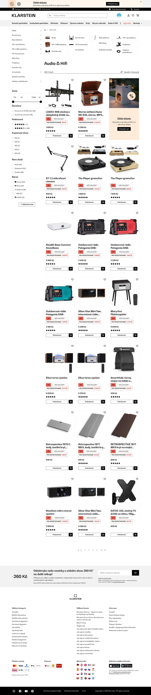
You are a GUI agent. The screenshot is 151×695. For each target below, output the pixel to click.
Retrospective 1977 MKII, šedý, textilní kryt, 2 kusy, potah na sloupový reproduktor (91, 446)
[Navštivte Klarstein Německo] (78, 665)
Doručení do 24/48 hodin (25, 111)
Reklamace (113, 621)
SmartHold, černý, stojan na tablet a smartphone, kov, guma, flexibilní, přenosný (121, 379)
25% (17, 142)
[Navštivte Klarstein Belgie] (78, 678)
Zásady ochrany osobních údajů (121, 672)
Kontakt (136, 9)
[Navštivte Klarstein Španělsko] (78, 669)
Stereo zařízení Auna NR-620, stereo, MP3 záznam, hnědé (90, 113)
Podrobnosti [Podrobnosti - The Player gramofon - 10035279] (121, 202)
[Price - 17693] (36, 97)
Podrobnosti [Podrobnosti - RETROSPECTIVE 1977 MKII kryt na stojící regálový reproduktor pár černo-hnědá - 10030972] (121, 468)
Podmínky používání (114, 673)
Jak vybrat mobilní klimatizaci (88, 638)
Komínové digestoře (19, 624)
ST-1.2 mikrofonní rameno (56, 180)
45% (17, 153)
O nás (84, 691)
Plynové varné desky (19, 646)
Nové (18, 164)
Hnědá (19, 197)
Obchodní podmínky (71, 691)
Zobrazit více (27, 204)
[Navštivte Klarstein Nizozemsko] (82, 678)
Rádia (14, 31)
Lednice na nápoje (18, 633)
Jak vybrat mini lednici (85, 653)
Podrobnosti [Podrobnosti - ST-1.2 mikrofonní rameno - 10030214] (57, 202)
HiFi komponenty (18, 54)
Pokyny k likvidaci (115, 624)
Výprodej (127, 23)
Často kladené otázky (119, 9)
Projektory (15, 63)
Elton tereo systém (56, 377)
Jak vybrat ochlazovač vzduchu (88, 650)
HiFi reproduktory (18, 44)
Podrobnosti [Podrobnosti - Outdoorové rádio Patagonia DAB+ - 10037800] (57, 335)
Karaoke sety (17, 67)
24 (102, 550)
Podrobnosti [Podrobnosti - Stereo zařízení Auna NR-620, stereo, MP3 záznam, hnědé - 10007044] (89, 136)
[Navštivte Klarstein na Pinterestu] (32, 691)
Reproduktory (17, 40)
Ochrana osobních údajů (104, 578)
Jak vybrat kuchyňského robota (88, 641)
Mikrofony (15, 58)
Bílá (18, 193)
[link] (59, 93)
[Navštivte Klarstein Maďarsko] (93, 669)
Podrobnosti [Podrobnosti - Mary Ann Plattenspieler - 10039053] (121, 335)
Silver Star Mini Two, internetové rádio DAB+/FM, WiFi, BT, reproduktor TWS (89, 313)
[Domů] (46, 30)
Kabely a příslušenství (20, 81)
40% (17, 149)
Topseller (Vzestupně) (129, 72)
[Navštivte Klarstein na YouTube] (26, 691)
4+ (22, 128)
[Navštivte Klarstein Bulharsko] (89, 674)
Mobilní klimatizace (19, 615)
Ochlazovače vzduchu (20, 637)
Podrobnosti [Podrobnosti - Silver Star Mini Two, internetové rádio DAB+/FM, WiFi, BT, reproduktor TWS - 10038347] (89, 335)
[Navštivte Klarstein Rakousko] (82, 665)
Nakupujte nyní (113, 4)
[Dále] (141, 23)
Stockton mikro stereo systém (59, 512)
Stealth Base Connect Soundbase (58, 246)
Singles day (81, 626)
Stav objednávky (115, 618)
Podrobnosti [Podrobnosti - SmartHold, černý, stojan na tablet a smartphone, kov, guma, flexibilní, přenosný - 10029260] (121, 401)
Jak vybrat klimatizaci (85, 635)
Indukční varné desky (19, 643)
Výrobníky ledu (17, 630)
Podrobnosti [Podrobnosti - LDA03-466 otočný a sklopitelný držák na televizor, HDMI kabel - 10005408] (57, 136)
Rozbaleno (20, 168)
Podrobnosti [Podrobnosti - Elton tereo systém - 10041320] (89, 401)
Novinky (136, 23)
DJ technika (16, 72)
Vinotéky (15, 612)
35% (17, 146)
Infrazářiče (16, 627)
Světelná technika (18, 77)
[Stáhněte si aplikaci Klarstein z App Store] (114, 666)
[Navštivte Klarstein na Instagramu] (14, 691)
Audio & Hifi (52, 30)
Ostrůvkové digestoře (19, 621)
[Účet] (129, 15)
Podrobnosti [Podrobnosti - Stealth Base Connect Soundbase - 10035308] (57, 268)
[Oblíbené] (133, 15)
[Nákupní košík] (137, 15)
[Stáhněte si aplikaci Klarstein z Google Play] (126, 666)
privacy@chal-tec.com (119, 582)
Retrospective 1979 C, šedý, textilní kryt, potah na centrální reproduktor (58, 446)
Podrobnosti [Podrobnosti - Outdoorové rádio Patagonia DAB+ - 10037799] (121, 268)
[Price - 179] (18, 97)
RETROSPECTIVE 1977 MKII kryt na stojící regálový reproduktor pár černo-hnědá (123, 446)
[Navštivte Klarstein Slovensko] (85, 669)
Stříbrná (20, 190)
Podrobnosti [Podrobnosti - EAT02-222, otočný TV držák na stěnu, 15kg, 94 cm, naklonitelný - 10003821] (121, 534)
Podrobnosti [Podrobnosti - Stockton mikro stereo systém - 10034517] (57, 534)
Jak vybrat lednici (83, 647)
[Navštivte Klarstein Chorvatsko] (82, 674)
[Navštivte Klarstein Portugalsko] (85, 678)
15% (17, 138)
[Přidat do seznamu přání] (72, 80)
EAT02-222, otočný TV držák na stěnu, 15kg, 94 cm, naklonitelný (123, 512)
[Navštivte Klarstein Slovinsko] (89, 678)
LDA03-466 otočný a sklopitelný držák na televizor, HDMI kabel (58, 113)
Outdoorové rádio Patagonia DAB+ (88, 246)
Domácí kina (16, 35)
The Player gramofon (90, 178)
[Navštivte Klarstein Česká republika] (89, 669)
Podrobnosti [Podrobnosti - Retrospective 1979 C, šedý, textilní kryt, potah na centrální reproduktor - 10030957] (57, 468)
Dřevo (19, 186)
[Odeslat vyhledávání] (50, 15)
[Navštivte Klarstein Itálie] (93, 665)
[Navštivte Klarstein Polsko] (78, 674)
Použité (19, 172)
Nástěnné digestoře (19, 640)
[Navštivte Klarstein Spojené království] (82, 669)
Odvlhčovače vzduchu (20, 618)
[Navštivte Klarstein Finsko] (93, 674)
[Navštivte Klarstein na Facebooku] (20, 691)
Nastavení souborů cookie (118, 630)
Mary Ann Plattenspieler (119, 313)
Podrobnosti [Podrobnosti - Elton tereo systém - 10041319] (57, 401)
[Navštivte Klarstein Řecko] (93, 678)
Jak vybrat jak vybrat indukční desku (90, 629)
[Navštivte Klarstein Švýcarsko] (85, 665)
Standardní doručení (24, 115)
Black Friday (81, 623)
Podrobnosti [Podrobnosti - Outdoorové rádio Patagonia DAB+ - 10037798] (89, 268)
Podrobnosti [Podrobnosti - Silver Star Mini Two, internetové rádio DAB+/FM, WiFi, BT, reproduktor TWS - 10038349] (89, 534)
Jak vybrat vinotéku (84, 632)
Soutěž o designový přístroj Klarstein (122, 627)
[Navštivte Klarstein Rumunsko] (85, 674)
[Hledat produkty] (77, 15)
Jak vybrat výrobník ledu (85, 644)
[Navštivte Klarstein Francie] (89, 665)
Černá (20, 182)
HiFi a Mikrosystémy (19, 49)
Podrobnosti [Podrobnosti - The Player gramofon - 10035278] (89, 202)
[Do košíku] (71, 136)
